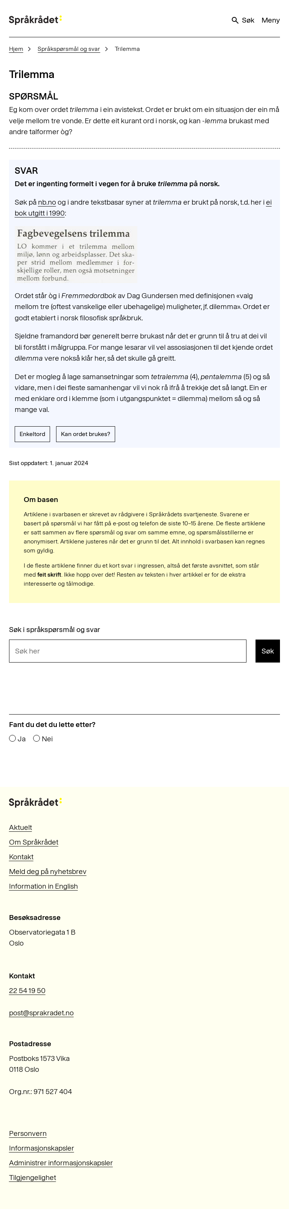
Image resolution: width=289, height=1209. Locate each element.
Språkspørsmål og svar (69, 48)
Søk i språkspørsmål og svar (54, 630)
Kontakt (21, 856)
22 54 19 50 (27, 990)
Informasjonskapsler (41, 1148)
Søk (242, 20)
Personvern (28, 1133)
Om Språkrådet (33, 842)
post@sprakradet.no (41, 1013)
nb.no (47, 202)
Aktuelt (20, 827)
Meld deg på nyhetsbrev (48, 871)
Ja (22, 739)
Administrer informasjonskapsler (61, 1162)
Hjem (16, 48)
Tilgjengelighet (32, 1177)
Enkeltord (32, 434)
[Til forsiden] (35, 20)
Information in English (43, 886)
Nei (47, 739)
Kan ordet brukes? (85, 434)
